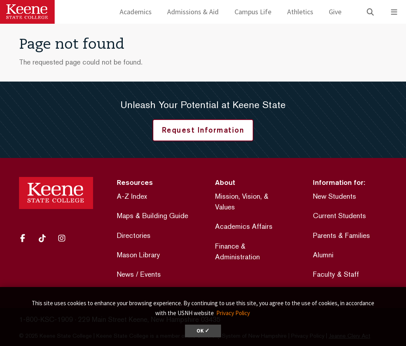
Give (335, 11)
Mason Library (138, 255)
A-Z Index (132, 196)
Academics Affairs (244, 226)
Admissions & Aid (193, 11)
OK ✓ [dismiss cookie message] (203, 330)
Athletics (300, 11)
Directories (134, 235)
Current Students (339, 215)
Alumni (323, 255)
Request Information (203, 129)
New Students (334, 196)
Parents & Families (341, 235)
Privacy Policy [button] (233, 313)
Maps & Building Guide (152, 215)
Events (150, 274)
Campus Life (252, 11)
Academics (136, 11)
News (125, 274)
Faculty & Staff (336, 274)
